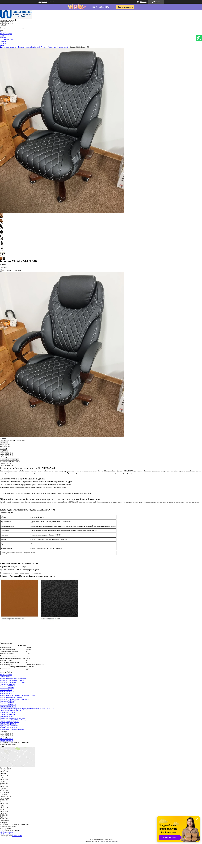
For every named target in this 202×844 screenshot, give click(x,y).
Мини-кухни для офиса (8, 727)
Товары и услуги (6, 34)
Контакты (3, 38)
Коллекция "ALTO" (7, 693)
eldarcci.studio (17, 836)
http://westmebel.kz (6, 739)
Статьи (2, 45)
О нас (2, 36)
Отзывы (3, 41)
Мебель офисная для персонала (11, 697)
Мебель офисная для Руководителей (13, 678)
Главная (3, 32)
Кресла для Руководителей (58, 47)
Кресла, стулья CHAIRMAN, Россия (32, 47)
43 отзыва (143, 2)
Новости (3, 43)
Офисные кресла (6, 676)
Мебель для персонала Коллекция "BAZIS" (15, 699)
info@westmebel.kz (6, 741)
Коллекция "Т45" (6, 690)
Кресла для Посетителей (9, 726)
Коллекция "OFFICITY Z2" (9, 712)
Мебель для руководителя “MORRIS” (13, 682)
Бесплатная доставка (9, 459)
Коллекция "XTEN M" (8, 705)
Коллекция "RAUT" (7, 692)
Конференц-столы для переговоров (12, 718)
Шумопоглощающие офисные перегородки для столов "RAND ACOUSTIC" (27, 709)
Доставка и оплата (6, 39)
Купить (3, 442)
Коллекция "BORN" (7, 688)
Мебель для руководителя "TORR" (12, 680)
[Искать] (23, 28)
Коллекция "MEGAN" (8, 684)
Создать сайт (43, 2)
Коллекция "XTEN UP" (8, 707)
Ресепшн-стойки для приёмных (11, 710)
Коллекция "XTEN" (7, 703)
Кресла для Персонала (8, 724)
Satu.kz (110, 839)
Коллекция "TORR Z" (7, 686)
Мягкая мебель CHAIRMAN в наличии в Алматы (17, 695)
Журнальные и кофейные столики (12, 729)
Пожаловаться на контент (109, 841)
